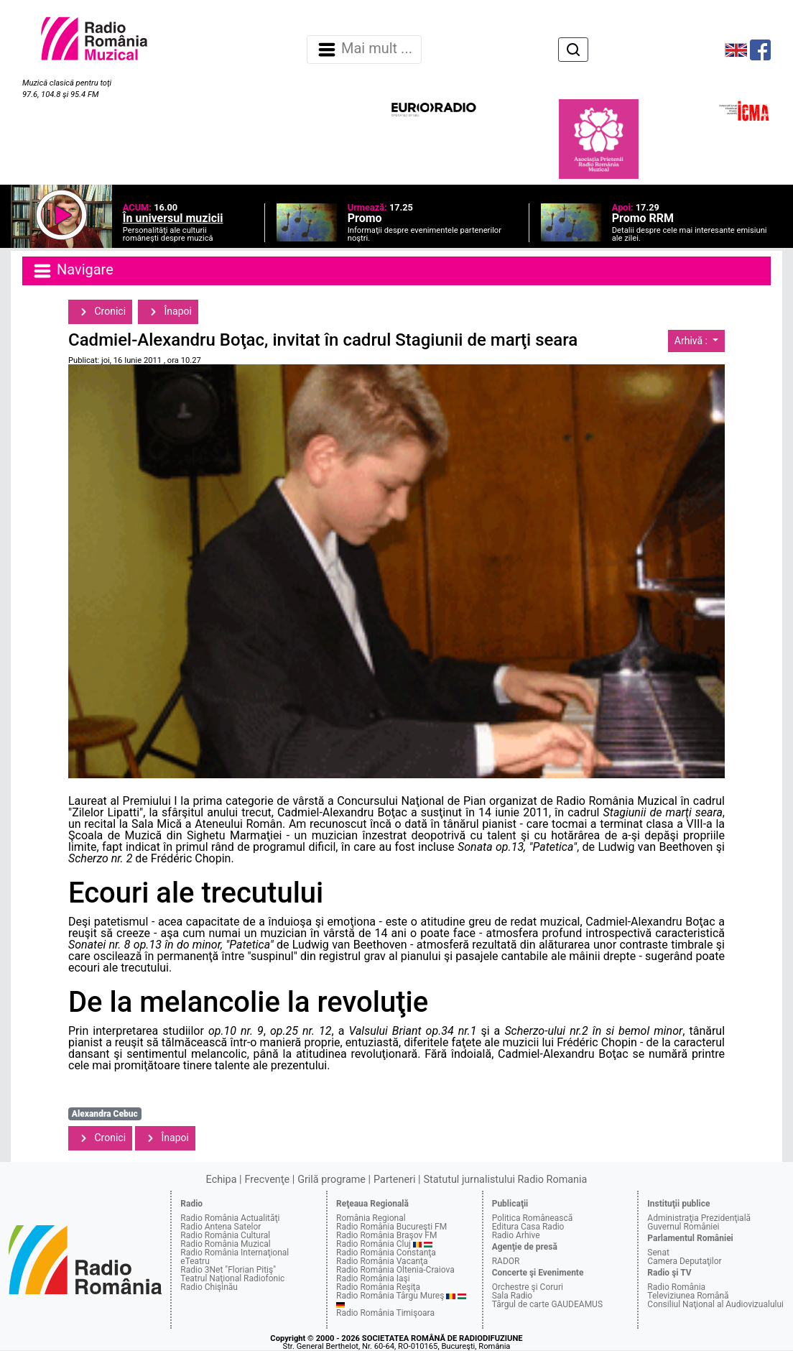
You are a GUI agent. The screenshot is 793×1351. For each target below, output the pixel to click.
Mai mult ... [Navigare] (364, 49)
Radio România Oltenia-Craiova (395, 1270)
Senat (658, 1253)
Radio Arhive (516, 1235)
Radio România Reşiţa (378, 1287)
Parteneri (394, 1180)
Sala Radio (512, 1296)
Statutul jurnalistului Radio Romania (505, 1180)
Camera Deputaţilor (684, 1261)
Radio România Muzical (225, 1244)
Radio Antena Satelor (220, 1227)
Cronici (100, 312)
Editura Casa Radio (528, 1227)
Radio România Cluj (373, 1244)
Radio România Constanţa (386, 1253)
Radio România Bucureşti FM (391, 1227)
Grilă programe (331, 1180)
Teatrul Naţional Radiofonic (232, 1278)
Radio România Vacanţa (382, 1261)
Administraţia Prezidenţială (699, 1218)
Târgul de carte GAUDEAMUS (547, 1304)
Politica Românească (532, 1218)
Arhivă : (692, 340)
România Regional (371, 1218)
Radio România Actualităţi (229, 1218)
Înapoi (168, 312)
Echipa (221, 1180)
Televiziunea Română (687, 1296)
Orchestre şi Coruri (527, 1287)
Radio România (676, 1287)
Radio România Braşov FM (386, 1235)
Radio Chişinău (209, 1287)
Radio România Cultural (225, 1235)
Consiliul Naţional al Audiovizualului (715, 1304)
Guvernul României (683, 1227)
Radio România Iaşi (373, 1278)
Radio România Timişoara (385, 1313)
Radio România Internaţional (234, 1253)
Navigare (72, 271)
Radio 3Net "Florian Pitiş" (228, 1270)
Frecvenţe (267, 1180)
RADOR (506, 1261)
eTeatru (194, 1261)
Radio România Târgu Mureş (390, 1296)
